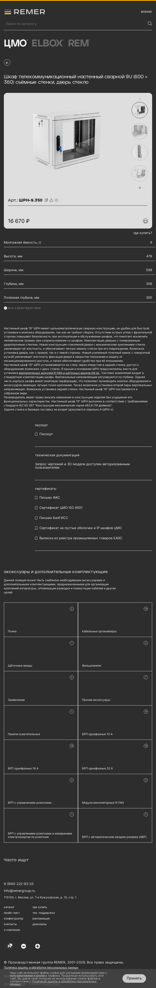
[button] (140, 99)
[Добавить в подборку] (145, 220)
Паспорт (46, 434)
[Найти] (150, 23)
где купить (39, 907)
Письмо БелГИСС (53, 518)
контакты (10, 924)
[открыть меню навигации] (146, 11)
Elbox (48, 43)
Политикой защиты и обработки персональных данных (53, 982)
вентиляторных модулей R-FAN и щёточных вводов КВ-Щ (59, 373)
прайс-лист (12, 912)
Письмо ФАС (49, 497)
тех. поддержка (43, 912)
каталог (9, 907)
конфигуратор (13, 918)
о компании (12, 929)
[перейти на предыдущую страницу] (7, 62)
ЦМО (16, 43)
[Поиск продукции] (75, 24)
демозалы (39, 924)
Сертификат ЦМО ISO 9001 (60, 507)
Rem (79, 43)
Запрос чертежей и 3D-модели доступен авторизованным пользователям (82, 465)
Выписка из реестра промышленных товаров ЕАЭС (80, 538)
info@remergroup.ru (19, 891)
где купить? (142, 233)
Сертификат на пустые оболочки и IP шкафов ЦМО (80, 528)
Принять (134, 978)
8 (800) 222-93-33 (19, 884)
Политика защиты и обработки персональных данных (41, 967)
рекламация (41, 918)
